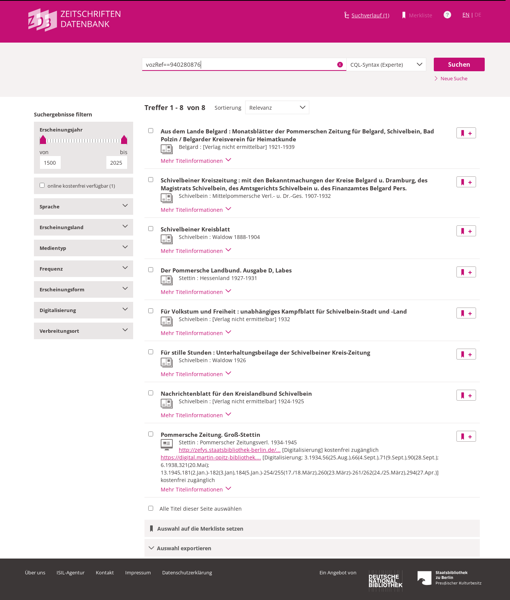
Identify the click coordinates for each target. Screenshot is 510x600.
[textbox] (244, 64)
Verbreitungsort (84, 331)
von (44, 152)
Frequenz (84, 268)
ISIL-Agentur (70, 572)
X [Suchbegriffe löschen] (340, 64)
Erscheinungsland (84, 227)
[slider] (84, 141)
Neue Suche (450, 78)
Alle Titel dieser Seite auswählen (201, 508)
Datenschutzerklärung (187, 572)
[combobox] (386, 64)
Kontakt (105, 572)
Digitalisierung (84, 310)
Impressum (138, 572)
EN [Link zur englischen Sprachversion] (466, 14)
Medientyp (84, 248)
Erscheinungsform (84, 289)
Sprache (84, 206)
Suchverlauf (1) (370, 15)
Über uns (35, 572)
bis (124, 152)
